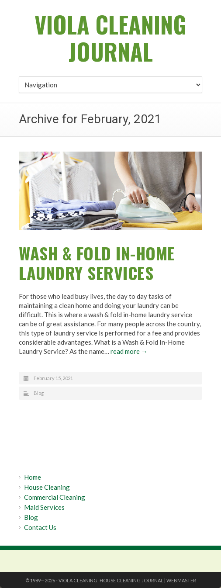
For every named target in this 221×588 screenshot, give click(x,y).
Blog (39, 393)
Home (32, 477)
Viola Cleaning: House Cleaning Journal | (112, 580)
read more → (129, 351)
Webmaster (181, 580)
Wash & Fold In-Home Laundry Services (97, 263)
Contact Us (40, 527)
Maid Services (44, 507)
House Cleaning (47, 487)
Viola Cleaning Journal (110, 37)
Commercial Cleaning (54, 497)
